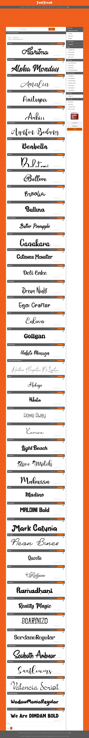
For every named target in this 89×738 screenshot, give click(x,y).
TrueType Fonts (71, 106)
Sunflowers (10, 661)
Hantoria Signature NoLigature (15, 360)
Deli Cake (10, 265)
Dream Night (11, 281)
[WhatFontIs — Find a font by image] (74, 119)
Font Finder (70, 102)
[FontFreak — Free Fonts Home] (44, 2)
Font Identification (71, 63)
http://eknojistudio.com (18, 39)
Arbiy (9, 107)
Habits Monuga (11, 344)
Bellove (9, 170)
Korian (9, 423)
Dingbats (69, 38)
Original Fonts (70, 50)
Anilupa (9, 91)
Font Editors (70, 76)
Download (60, 43)
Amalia (9, 75)
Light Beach (10, 439)
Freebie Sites (70, 54)
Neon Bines (10, 534)
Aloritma (10, 43)
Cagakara (10, 233)
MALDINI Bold (11, 503)
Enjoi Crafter (11, 297)
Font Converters (71, 80)
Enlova (9, 313)
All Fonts (69, 33)
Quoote (9, 550)
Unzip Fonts (70, 65)
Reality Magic (11, 598)
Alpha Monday (11, 59)
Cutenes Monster (12, 249)
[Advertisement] (44, 17)
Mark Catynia (11, 519)
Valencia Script (11, 677)
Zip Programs (70, 90)
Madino (9, 487)
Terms (64, 736)
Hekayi (9, 376)
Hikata (9, 392)
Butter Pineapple (11, 217)
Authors (70, 44)
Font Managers (71, 78)
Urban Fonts (27, 736)
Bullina (9, 202)
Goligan (9, 328)
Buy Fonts (70, 41)
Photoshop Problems (72, 70)
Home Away (10, 408)
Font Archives (70, 52)
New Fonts (70, 36)
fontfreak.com (51, 736)
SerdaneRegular (11, 629)
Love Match (10, 455)
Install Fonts (70, 67)
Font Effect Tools (71, 83)
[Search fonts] (33, 29)
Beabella (10, 138)
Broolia (9, 186)
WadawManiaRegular (13, 693)
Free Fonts (70, 104)
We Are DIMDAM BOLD (13, 709)
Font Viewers (70, 85)
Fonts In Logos (71, 109)
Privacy (67, 736)
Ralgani (9, 566)
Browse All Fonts (72, 30)
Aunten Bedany (11, 122)
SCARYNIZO (10, 614)
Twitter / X (70, 96)
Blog (68, 7)
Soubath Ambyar (12, 645)
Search (51, 29)
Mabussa (10, 471)
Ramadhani (10, 582)
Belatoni (10, 154)
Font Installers (70, 87)
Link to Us (74, 122)
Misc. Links (70, 57)
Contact (74, 126)
